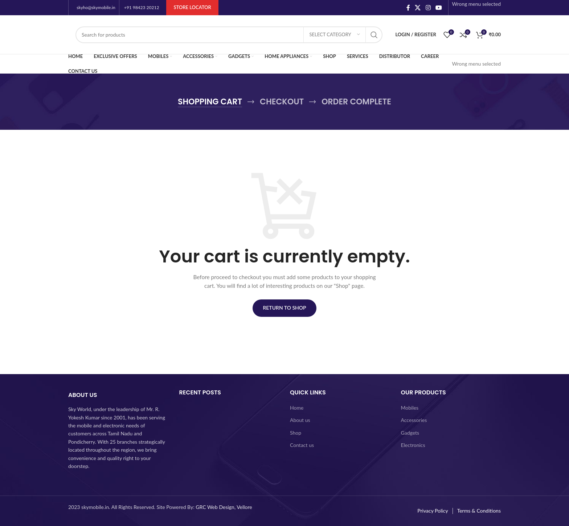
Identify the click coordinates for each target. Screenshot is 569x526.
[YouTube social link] (438, 7)
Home (296, 408)
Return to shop (284, 308)
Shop (295, 433)
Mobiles (410, 408)
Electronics (413, 445)
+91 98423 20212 (141, 7)
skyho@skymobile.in (96, 7)
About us (300, 420)
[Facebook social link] (408, 7)
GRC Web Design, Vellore (224, 507)
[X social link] (418, 7)
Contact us (302, 445)
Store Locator (192, 7)
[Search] (228, 34)
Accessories (414, 420)
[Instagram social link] (428, 7)
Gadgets (410, 433)
